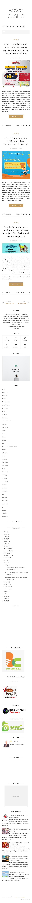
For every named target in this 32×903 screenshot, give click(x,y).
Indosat (4, 414)
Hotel (3, 411)
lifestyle (16, 39)
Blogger (23, 677)
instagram (24, 338)
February (8, 586)
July (7, 560)
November (8, 550)
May (7, 565)
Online (4, 456)
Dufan (4, 398)
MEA (3, 443)
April (7, 582)
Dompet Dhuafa (6, 395)
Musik (4, 449)
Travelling (5, 481)
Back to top (25, 899)
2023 (5, 539)
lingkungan (5, 500)
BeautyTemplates (19, 897)
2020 (5, 546)
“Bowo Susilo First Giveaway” (17, 872)
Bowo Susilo (16, 13)
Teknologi (5, 472)
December (8, 548)
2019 (5, 591)
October (8, 553)
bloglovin (15, 345)
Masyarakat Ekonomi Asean (9, 446)
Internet (4, 417)
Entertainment (6, 405)
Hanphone (5, 408)
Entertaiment (6, 402)
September (9, 555)
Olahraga (4, 453)
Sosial (3, 468)
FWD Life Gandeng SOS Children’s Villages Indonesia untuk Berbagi (16, 141)
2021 (5, 543)
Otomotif (4, 459)
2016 (5, 598)
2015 (5, 601)
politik (4, 510)
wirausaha (5, 516)
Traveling (4, 478)
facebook (7, 338)
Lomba (4, 440)
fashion (16, 222)
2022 (5, 541)
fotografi (4, 491)
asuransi (16, 133)
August (8, 558)
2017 (5, 596)
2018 (5, 593)
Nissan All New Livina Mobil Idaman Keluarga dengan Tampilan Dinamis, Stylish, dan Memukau (18, 858)
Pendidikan (5, 462)
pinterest (7, 345)
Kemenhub (5, 427)
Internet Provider (7, 421)
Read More (16, 328)
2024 (5, 536)
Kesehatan (5, 433)
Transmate (5, 475)
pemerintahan (6, 507)
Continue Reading (16, 116)
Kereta (4, 430)
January (8, 589)
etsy (24, 345)
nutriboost (5, 503)
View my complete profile (17, 744)
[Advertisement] (16, 627)
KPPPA (4, 424)
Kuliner (4, 437)
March (7, 584)
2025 (5, 534)
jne (3, 494)
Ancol (3, 389)
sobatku (4, 513)
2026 (5, 532)
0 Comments (7, 125)
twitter (15, 338)
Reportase (5, 465)
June (7, 562)
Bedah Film (5, 392)
